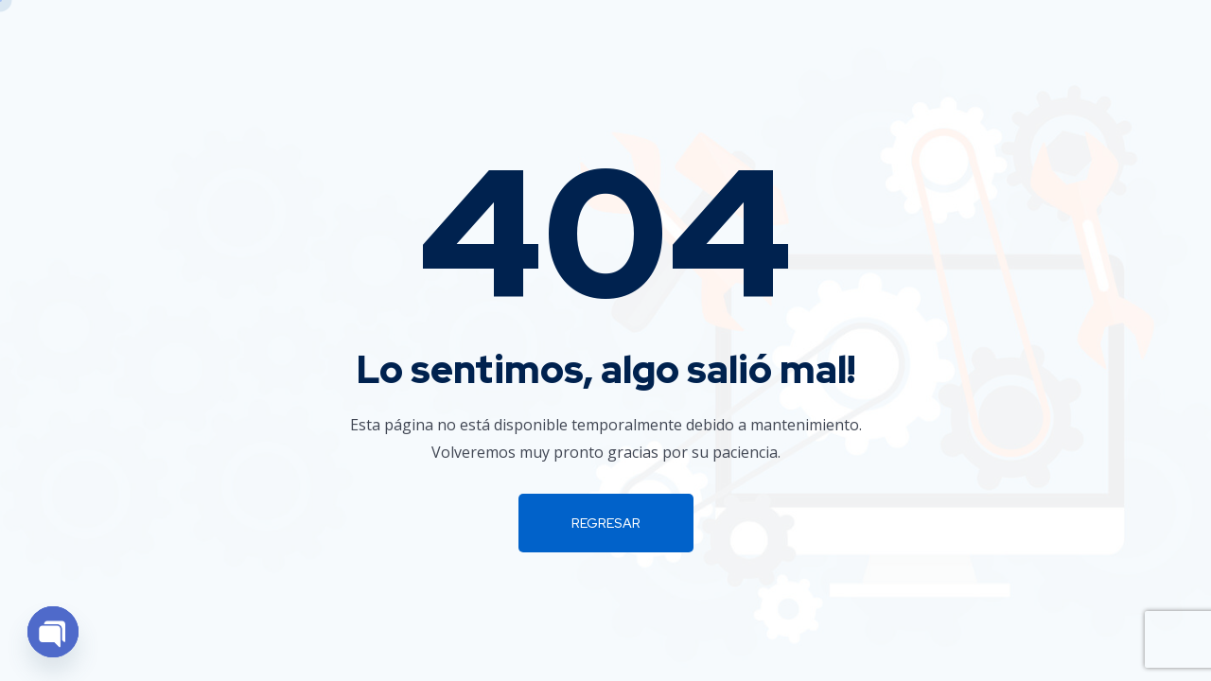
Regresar (606, 523)
